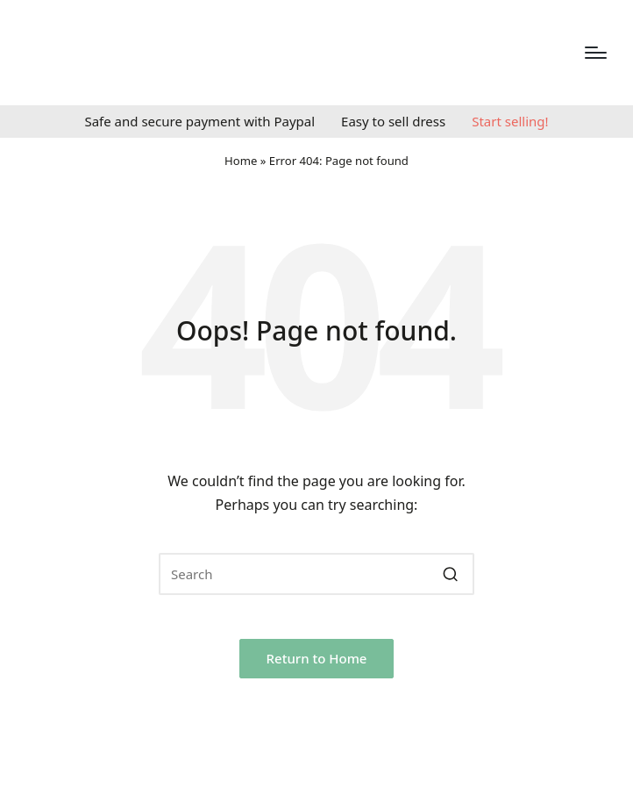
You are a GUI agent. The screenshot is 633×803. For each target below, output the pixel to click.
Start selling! (510, 121)
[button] (450, 574)
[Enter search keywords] (316, 574)
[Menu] (596, 53)
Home (240, 160)
